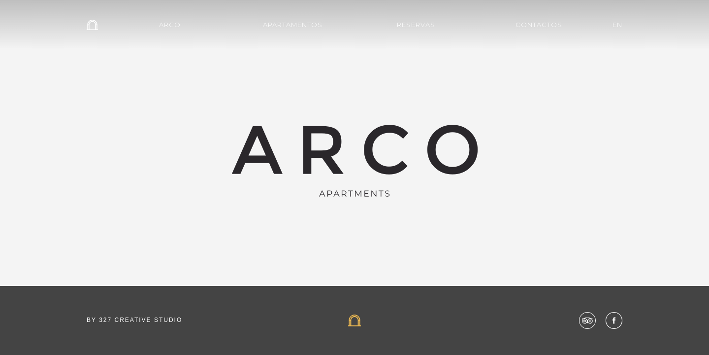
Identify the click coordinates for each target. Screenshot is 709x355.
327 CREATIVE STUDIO (140, 320)
